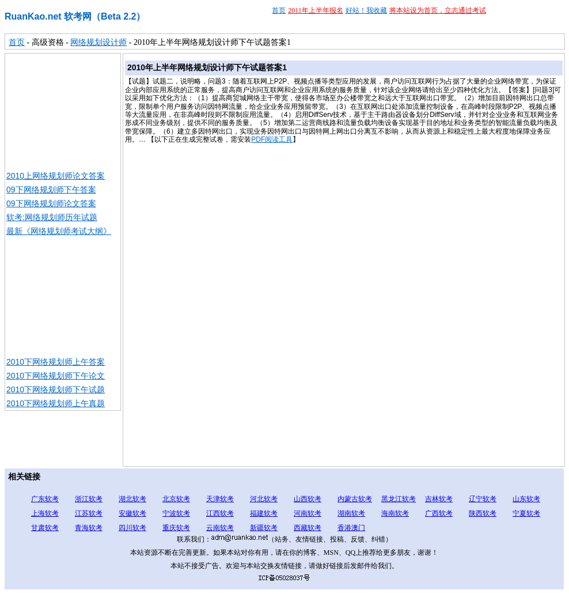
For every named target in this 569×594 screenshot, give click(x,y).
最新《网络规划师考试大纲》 (58, 231)
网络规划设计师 (98, 42)
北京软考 (176, 499)
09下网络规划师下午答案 (51, 189)
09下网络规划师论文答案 (51, 203)
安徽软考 (132, 513)
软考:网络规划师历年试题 (51, 217)
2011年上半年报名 (315, 10)
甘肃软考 (45, 528)
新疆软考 (264, 528)
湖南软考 (351, 513)
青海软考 (89, 528)
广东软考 (45, 499)
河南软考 (307, 513)
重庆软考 (176, 528)
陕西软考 (482, 513)
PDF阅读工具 (272, 139)
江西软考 (220, 513)
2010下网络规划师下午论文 (55, 375)
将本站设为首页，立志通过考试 (437, 10)
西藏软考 (307, 528)
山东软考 (526, 499)
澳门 (358, 528)
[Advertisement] (62, 111)
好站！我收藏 (366, 10)
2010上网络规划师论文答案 (55, 175)
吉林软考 (439, 499)
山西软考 (307, 499)
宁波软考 (176, 513)
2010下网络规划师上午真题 (55, 403)
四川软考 (132, 528)
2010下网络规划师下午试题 (55, 389)
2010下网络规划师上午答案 (55, 361)
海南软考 (395, 513)
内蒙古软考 (354, 499)
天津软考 (220, 499)
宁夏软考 (526, 513)
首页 (279, 10)
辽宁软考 (482, 499)
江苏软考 (89, 513)
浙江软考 (89, 499)
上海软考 (45, 513)
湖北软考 (132, 499)
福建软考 (264, 513)
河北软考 (264, 499)
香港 (344, 528)
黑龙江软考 (398, 499)
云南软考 (220, 528)
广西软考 (439, 513)
